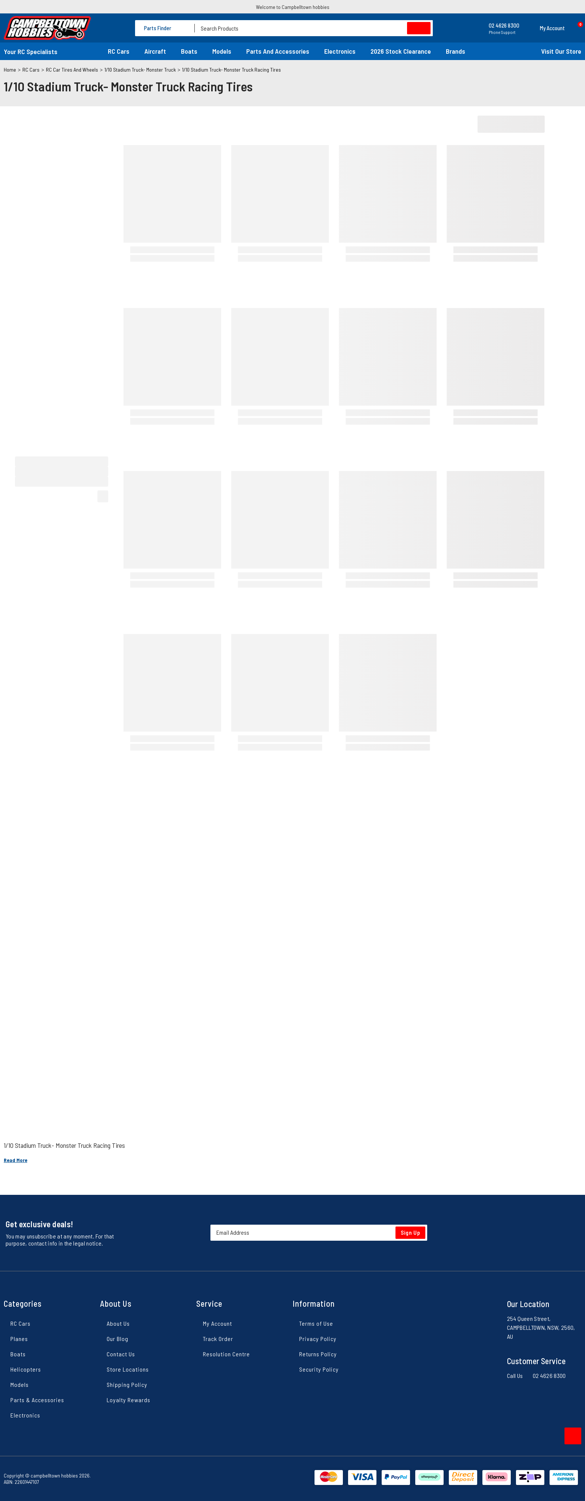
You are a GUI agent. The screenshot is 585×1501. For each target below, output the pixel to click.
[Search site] (419, 28)
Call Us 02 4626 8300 (536, 1375)
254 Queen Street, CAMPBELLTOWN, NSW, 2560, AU (541, 1327)
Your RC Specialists (30, 51)
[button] (546, 28)
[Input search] (314, 28)
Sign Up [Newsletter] (410, 1232)
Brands (455, 51)
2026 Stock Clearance (400, 51)
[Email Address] (318, 1233)
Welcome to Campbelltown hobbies (292, 7)
